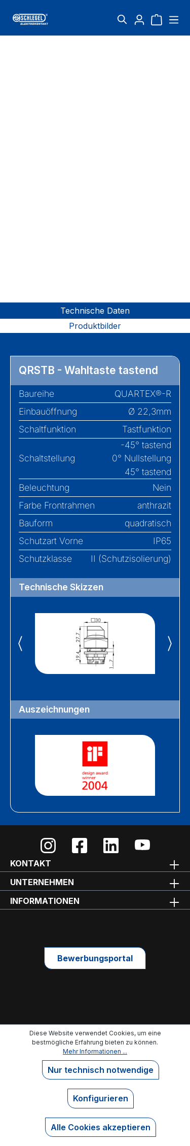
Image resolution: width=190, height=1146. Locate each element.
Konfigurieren (100, 1098)
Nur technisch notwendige (101, 1070)
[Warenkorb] (156, 19)
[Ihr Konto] (139, 19)
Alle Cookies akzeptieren (100, 1127)
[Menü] (172, 19)
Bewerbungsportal (95, 958)
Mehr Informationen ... (95, 1051)
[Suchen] (122, 19)
